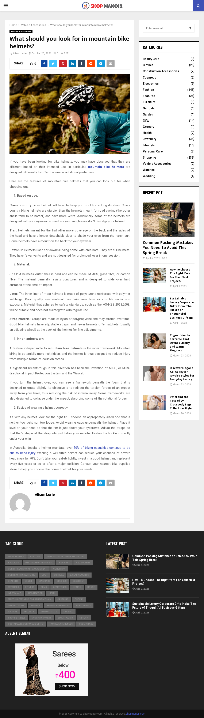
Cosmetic (149, 77)
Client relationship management (27, 569)
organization (16, 605)
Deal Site (13, 581)
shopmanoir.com (135, 713)
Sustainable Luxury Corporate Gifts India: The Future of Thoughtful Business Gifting (182, 308)
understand (86, 624)
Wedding (149, 176)
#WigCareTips (16, 556)
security (29, 612)
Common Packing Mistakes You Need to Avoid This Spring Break (168, 247)
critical (59, 575)
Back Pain (13, 563)
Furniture (149, 102)
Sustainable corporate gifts (25, 624)
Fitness (29, 587)
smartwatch (65, 618)
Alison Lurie (20, 53)
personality (83, 605)
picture (12, 612)
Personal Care (153, 151)
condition (59, 569)
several (68, 612)
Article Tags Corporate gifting (65, 556)
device (28, 581)
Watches (149, 169)
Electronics (151, 83)
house (91, 587)
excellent (79, 581)
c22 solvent (83, 563)
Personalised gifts (58, 605)
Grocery (148, 126)
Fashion (148, 89)
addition (35, 556)
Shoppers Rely (16, 618)
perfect (35, 605)
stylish (83, 618)
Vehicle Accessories (21, 31)
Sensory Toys (49, 612)
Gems (44, 587)
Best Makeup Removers (39, 563)
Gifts (146, 120)
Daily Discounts (79, 575)
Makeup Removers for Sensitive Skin (29, 599)
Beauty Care (151, 59)
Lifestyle (148, 145)
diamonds (44, 581)
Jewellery (149, 139)
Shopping (149, 157)
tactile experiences (61, 624)
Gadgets (149, 108)
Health (147, 133)
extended (13, 587)
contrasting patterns (21, 575)
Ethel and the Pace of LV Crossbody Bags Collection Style (181, 402)
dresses (62, 581)
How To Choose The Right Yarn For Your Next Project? (180, 275)
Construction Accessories (161, 71)
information (35, 593)
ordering (62, 599)
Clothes (148, 65)
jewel (52, 593)
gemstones (60, 587)
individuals (14, 593)
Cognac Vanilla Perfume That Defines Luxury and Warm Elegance (180, 343)
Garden (148, 114)
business (64, 563)
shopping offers (41, 618)
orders (79, 599)
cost (45, 575)
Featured (149, 96)
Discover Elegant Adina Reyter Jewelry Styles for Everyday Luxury (182, 374)
